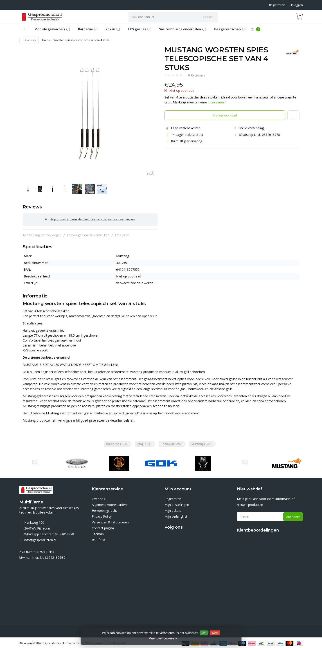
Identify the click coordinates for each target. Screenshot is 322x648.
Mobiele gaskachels (52, 29)
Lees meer (218, 102)
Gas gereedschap (230, 29)
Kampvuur (170, 443)
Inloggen (297, 5)
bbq (143, 443)
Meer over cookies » (163, 638)
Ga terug (29, 40)
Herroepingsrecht (104, 509)
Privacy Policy (102, 515)
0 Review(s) (196, 75)
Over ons (98, 498)
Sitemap (98, 533)
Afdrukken (122, 234)
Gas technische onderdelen (182, 29)
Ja (203, 633)
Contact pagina (103, 527)
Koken (113, 29)
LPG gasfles (139, 29)
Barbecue (88, 29)
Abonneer (293, 516)
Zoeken (208, 17)
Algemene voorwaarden (109, 503)
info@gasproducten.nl (40, 539)
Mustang (200, 443)
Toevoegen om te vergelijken (88, 234)
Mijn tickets (172, 509)
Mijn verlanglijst (175, 515)
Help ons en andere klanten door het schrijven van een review (90, 218)
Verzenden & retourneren (110, 521)
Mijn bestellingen (176, 503)
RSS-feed (98, 538)
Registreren (277, 5)
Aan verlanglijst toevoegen (42, 234)
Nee (215, 633)
